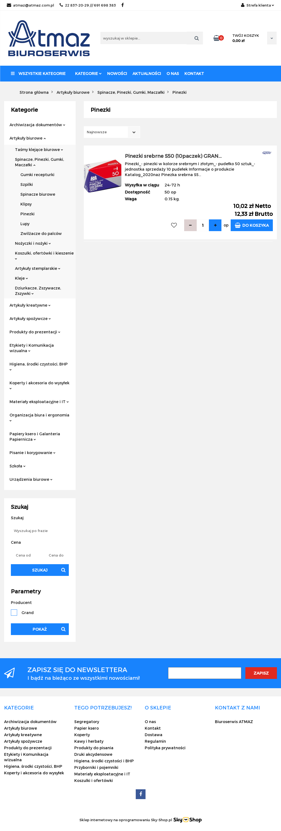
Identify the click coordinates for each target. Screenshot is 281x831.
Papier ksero (86, 728)
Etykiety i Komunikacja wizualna (32, 348)
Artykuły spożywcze (30, 318)
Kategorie (88, 73)
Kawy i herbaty (88, 741)
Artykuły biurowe (28, 138)
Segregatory (86, 721)
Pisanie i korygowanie (32, 452)
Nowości (117, 73)
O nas (172, 73)
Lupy (24, 223)
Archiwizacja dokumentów (37, 124)
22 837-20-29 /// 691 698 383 (88, 5)
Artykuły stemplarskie (37, 268)
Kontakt (194, 73)
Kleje (21, 278)
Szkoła (18, 466)
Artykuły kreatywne (30, 305)
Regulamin (155, 741)
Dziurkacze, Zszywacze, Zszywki (38, 291)
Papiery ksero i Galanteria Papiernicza (35, 436)
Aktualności (146, 73)
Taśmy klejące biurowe (39, 149)
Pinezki (27, 213)
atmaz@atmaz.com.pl (30, 5)
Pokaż (40, 629)
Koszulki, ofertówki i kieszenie (44, 255)
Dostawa (153, 734)
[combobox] (112, 132)
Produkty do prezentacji (35, 332)
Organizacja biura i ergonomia (39, 417)
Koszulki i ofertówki (93, 780)
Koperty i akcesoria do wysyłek (39, 384)
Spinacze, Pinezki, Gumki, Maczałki (39, 162)
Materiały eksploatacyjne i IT (39, 401)
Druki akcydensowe (93, 754)
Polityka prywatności (165, 747)
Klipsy (26, 204)
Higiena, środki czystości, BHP (39, 366)
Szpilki (26, 184)
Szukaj (40, 570)
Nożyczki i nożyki (33, 243)
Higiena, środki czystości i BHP (104, 761)
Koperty (82, 734)
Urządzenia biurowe (31, 479)
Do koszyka (252, 225)
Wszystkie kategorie (38, 73)
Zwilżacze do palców (41, 233)
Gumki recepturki (37, 174)
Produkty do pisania (93, 747)
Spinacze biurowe (37, 194)
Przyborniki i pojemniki (96, 767)
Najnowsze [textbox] (97, 132)
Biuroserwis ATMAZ (234, 721)
